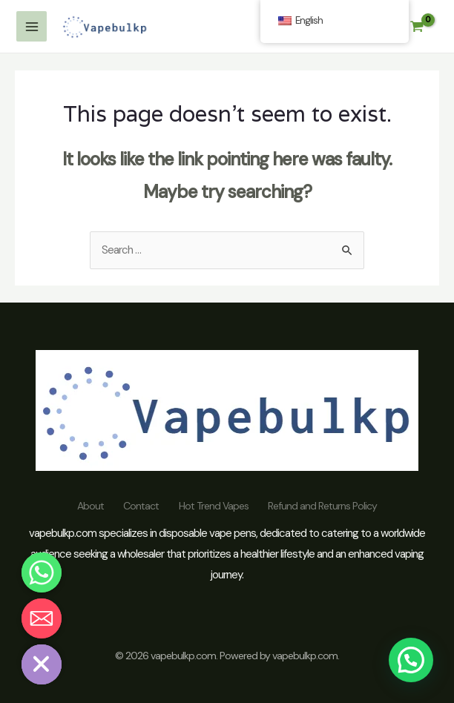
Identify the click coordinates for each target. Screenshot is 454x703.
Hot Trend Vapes (216, 505)
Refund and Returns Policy (329, 505)
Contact (139, 505)
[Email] (42, 618)
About (84, 505)
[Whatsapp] (42, 572)
